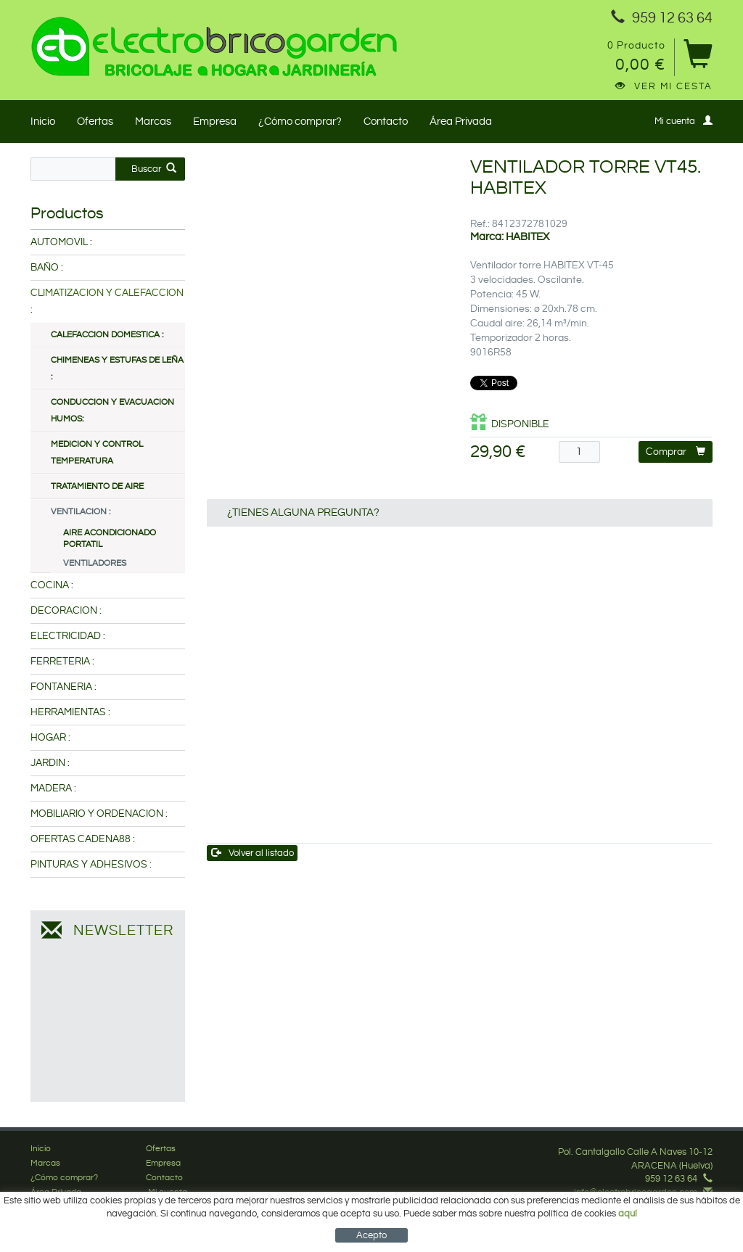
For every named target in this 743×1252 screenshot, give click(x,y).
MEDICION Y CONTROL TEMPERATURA (97, 453)
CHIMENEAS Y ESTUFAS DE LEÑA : (117, 368)
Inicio (42, 121)
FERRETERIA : (62, 661)
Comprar (675, 451)
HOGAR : (50, 738)
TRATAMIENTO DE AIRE (97, 486)
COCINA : (51, 585)
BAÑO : (46, 268)
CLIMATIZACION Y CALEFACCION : (107, 301)
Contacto (386, 121)
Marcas (153, 121)
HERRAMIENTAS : (70, 712)
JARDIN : (50, 763)
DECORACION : (66, 611)
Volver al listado (253, 852)
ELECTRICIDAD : (67, 636)
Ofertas (95, 121)
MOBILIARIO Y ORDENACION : (99, 814)
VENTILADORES (94, 563)
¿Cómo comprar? (300, 121)
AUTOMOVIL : (61, 242)
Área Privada (461, 121)
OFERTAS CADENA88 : (82, 839)
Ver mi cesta (664, 86)
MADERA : (53, 788)
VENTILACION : (80, 511)
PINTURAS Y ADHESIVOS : (91, 865)
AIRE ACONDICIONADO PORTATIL (109, 538)
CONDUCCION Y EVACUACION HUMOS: (112, 411)
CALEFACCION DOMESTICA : (107, 334)
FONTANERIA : (63, 687)
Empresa (215, 121)
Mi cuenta (683, 120)
